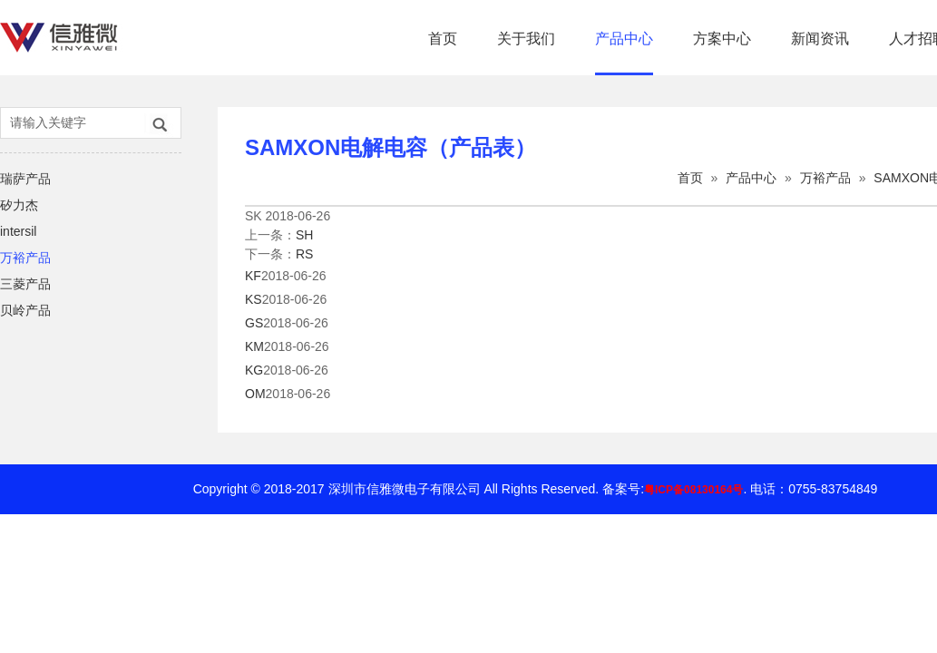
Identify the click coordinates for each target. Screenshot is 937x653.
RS (304, 254)
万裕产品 (25, 257)
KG (254, 370)
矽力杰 (19, 205)
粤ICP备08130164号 (693, 489)
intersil (18, 231)
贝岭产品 (25, 310)
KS (253, 299)
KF (253, 275)
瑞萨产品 (25, 178)
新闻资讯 (820, 38)
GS (254, 323)
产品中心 (624, 38)
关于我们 (526, 38)
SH (304, 235)
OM (255, 393)
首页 (442, 38)
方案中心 (722, 38)
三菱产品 (25, 284)
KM (254, 346)
